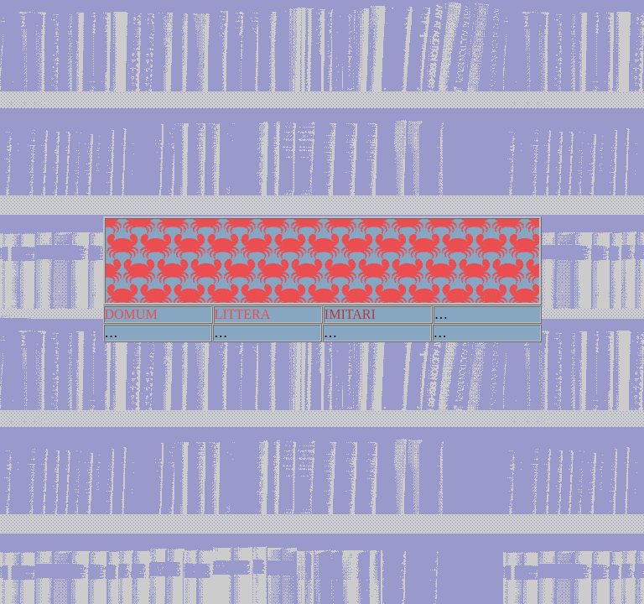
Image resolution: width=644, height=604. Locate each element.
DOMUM (131, 314)
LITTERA (243, 314)
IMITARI (350, 314)
